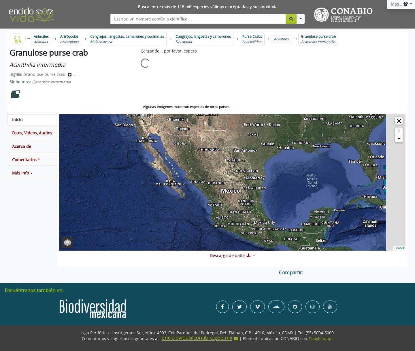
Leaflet (399, 248)
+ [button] (399, 131)
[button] (32, 173)
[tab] (32, 119)
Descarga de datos (231, 255)
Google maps (320, 338)
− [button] (399, 138)
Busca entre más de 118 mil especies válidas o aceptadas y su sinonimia (208, 7)
